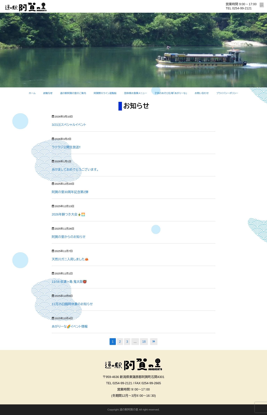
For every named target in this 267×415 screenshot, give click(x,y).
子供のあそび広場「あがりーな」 (170, 93)
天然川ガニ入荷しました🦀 (70, 259)
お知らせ (47, 93)
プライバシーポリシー (227, 93)
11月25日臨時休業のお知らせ (72, 304)
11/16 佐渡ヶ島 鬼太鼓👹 (69, 281)
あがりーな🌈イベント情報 (70, 326)
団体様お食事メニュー (135, 93)
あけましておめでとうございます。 (75, 169)
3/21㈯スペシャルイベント (69, 125)
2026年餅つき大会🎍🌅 (68, 214)
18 (144, 341)
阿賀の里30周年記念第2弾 (70, 192)
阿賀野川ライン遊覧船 (105, 93)
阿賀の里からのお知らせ (69, 237)
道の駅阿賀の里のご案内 (73, 93)
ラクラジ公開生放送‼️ (66, 147)
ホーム (32, 93)
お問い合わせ (202, 93)
